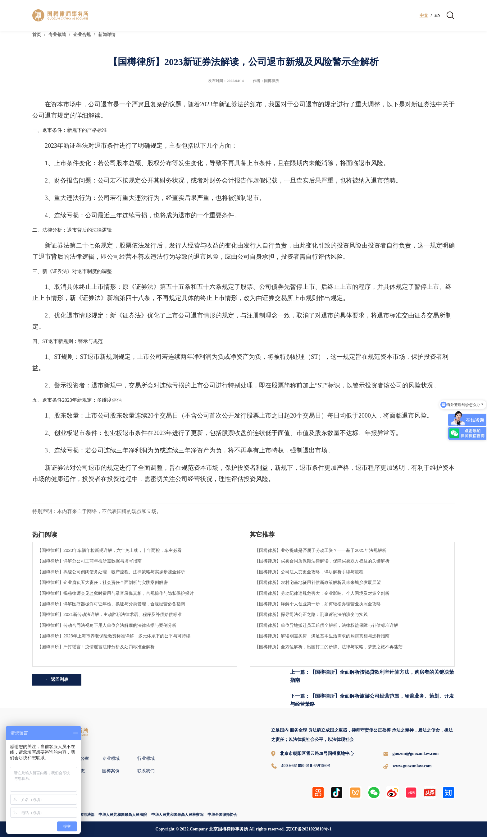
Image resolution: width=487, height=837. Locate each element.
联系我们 (146, 771)
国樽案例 (111, 771)
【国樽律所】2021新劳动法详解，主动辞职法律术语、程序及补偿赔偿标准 (109, 614)
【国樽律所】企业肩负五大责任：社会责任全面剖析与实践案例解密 (102, 582)
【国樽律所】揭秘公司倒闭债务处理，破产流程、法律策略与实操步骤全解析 (111, 571)
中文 (424, 15)
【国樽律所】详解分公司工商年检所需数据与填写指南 (89, 560)
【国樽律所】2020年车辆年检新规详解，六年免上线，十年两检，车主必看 (109, 550)
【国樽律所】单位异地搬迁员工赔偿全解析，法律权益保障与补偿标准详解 (326, 625)
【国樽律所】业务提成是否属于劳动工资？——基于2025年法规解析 (320, 550)
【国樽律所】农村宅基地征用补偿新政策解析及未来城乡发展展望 (318, 582)
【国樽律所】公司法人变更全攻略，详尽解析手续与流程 (309, 571)
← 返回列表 (56, 679)
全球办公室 (78, 758)
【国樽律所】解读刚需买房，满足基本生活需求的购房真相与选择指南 (322, 635)
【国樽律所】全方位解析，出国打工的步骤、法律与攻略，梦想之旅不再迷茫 (329, 646)
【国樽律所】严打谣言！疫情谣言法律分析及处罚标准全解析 (96, 646)
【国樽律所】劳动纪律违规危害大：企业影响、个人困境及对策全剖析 (322, 593)
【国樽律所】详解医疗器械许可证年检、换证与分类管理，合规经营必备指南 (111, 603)
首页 (36, 34)
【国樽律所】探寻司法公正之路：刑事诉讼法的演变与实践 (311, 614)
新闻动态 (76, 771)
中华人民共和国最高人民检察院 (177, 814)
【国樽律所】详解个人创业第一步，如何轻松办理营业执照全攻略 (318, 603)
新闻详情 (107, 34)
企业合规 (82, 34)
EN (437, 15)
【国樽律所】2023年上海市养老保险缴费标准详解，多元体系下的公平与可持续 (113, 635)
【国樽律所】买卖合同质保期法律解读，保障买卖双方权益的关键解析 (322, 560)
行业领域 (146, 758)
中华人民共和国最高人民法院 (122, 814)
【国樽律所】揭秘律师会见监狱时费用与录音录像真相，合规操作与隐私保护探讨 (115, 593)
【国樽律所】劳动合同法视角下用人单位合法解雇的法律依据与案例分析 (106, 625)
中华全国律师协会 (222, 814)
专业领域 (57, 34)
